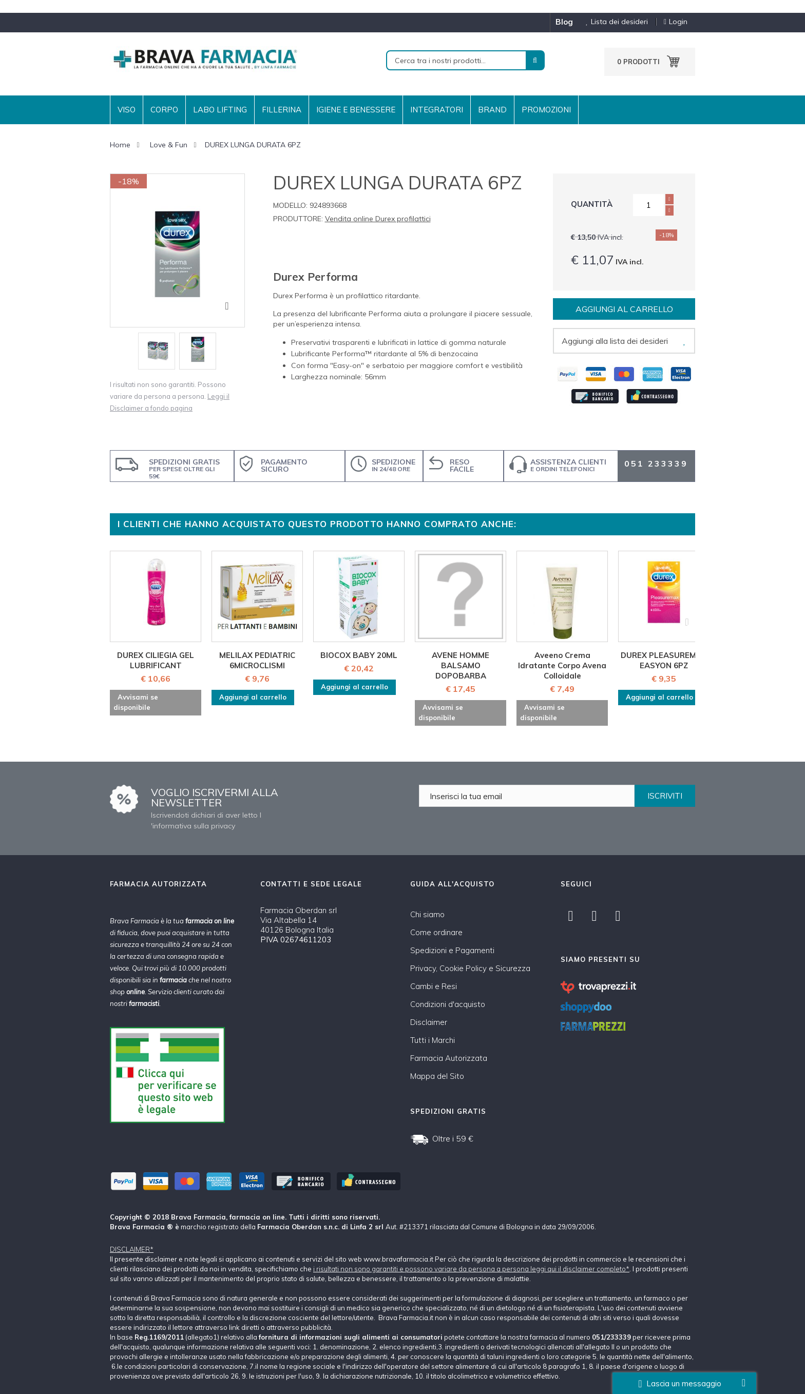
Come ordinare (436, 932)
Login (675, 22)
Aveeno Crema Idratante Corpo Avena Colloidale (562, 665)
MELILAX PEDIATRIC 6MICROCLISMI (257, 660)
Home (120, 144)
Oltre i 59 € (452, 1138)
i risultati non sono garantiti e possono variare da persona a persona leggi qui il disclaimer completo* (471, 1269)
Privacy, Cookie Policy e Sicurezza (470, 968)
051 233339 (656, 463)
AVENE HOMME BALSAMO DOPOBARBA (460, 665)
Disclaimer (428, 1022)
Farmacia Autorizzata (448, 1058)
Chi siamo (427, 914)
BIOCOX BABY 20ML (358, 655)
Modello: (290, 205)
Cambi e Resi (433, 986)
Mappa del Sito (437, 1076)
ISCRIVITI (664, 796)
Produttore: (298, 218)
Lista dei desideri (613, 22)
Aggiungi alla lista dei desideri (615, 341)
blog (564, 22)
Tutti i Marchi (432, 1040)
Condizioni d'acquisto (447, 1004)
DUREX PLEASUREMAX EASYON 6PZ (664, 660)
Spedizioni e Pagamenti (452, 950)
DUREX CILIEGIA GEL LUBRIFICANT (155, 660)
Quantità (591, 204)
